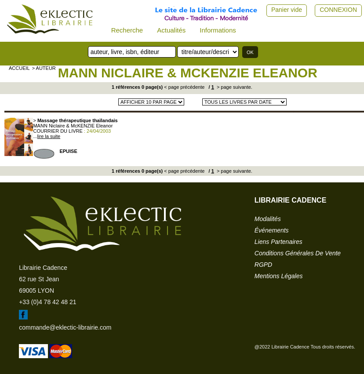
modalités (268, 218)
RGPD (263, 264)
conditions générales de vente (298, 253)
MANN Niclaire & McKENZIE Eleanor (187, 72)
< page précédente (184, 87)
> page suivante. (233, 87)
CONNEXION (338, 9)
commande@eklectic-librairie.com (65, 327)
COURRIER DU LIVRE (57, 131)
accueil (19, 68)
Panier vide (286, 9)
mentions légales (279, 276)
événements (272, 230)
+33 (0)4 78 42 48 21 (47, 301)
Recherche (127, 30)
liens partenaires (278, 241)
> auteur (44, 68)
